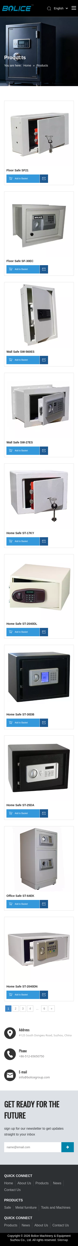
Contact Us (12, 1190)
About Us (24, 1183)
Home (8, 1183)
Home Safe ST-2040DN (21, 986)
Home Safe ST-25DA (20, 805)
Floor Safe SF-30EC (19, 261)
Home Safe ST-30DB (20, 714)
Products (42, 1183)
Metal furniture (26, 1207)
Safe (7, 1207)
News (57, 1183)
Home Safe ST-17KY (20, 533)
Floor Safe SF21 (17, 170)
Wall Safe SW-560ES (20, 351)
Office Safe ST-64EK (20, 895)
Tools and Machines (55, 1207)
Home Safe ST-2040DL (21, 623)
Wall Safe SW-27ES (19, 442)
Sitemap (62, 1240)
